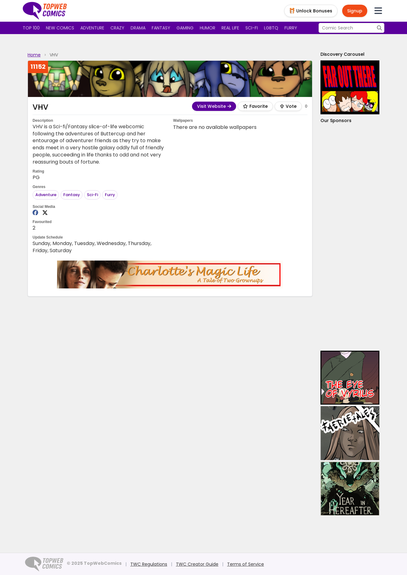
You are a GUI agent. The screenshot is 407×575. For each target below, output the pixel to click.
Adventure (92, 28)
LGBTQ (271, 28)
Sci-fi (251, 28)
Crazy (117, 28)
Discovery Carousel (342, 54)
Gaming (185, 28)
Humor (207, 28)
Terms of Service (245, 564)
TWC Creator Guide (197, 564)
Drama (138, 28)
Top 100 (31, 28)
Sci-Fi (92, 195)
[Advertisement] (349, 237)
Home (34, 55)
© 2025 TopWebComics (94, 563)
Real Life (230, 28)
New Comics (60, 28)
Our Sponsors (335, 120)
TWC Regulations (148, 564)
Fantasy (161, 28)
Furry (290, 28)
